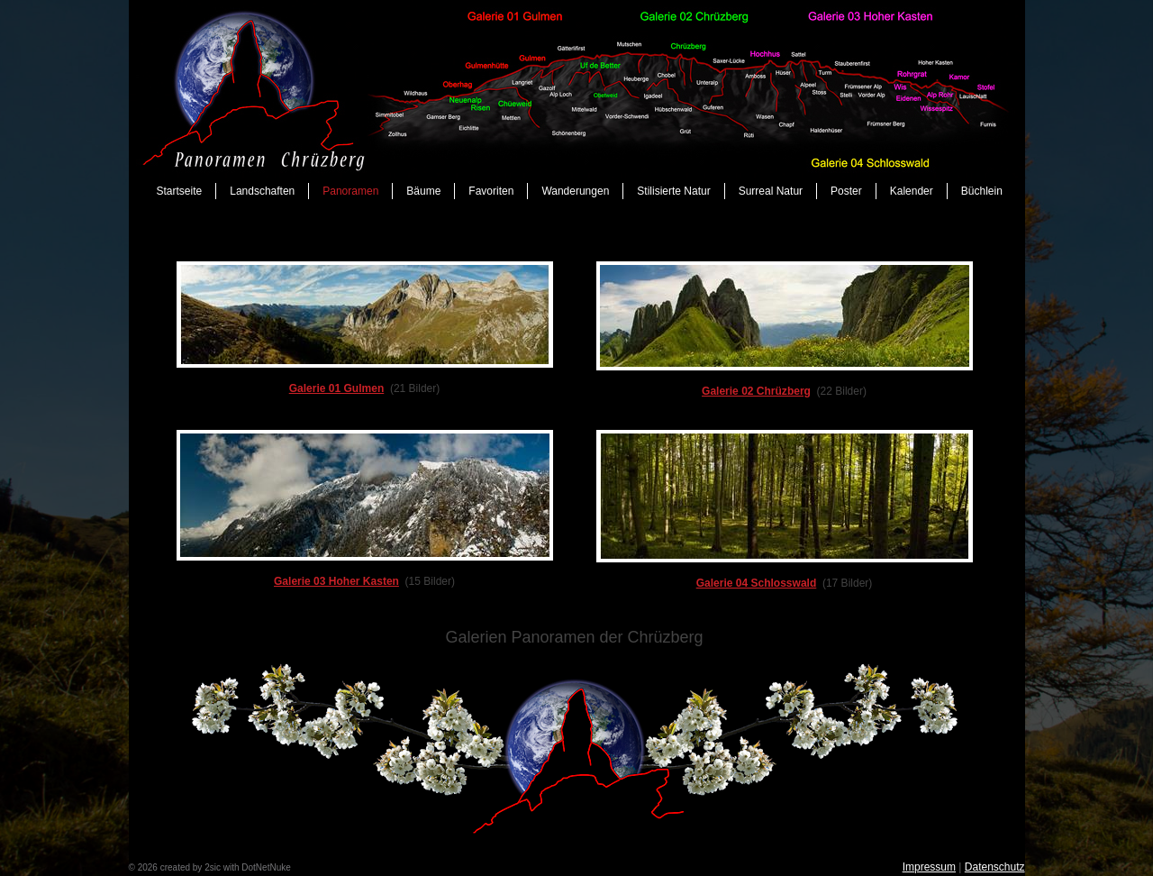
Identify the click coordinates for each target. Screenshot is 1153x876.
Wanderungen (575, 191)
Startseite (180, 191)
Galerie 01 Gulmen (337, 388)
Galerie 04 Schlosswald (756, 583)
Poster (846, 191)
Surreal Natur (771, 191)
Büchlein (982, 191)
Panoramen (350, 191)
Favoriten (490, 191)
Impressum (929, 867)
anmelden (312, 867)
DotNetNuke (265, 867)
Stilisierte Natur (673, 191)
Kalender (911, 191)
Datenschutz (995, 867)
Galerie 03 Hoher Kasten (336, 581)
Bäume (423, 191)
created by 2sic (190, 867)
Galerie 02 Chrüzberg (756, 391)
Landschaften (262, 191)
